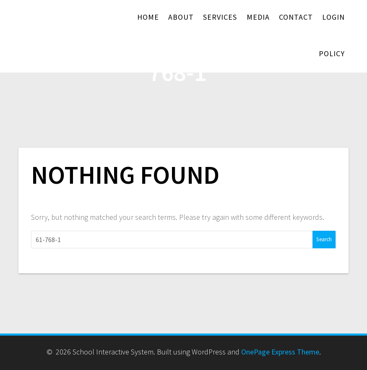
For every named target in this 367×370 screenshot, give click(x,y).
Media (258, 17)
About (181, 17)
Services (220, 17)
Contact (296, 17)
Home (148, 17)
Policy (332, 53)
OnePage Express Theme (280, 352)
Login (333, 17)
